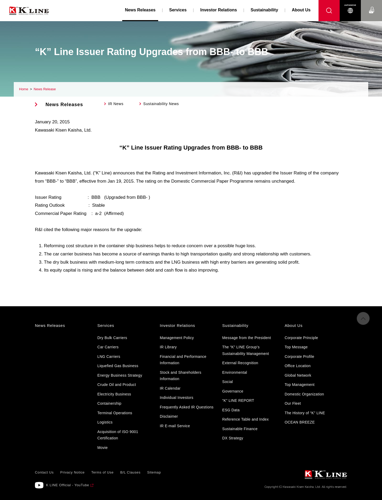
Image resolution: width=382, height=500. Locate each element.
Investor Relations (218, 10)
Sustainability (264, 10)
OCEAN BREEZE (300, 422)
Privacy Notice (72, 472)
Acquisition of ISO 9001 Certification (117, 435)
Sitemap (154, 472)
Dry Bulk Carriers (112, 338)
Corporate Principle (301, 338)
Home (23, 89)
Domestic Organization (304, 394)
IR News (116, 104)
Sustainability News (161, 104)
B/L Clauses (130, 472)
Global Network (298, 375)
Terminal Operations (114, 413)
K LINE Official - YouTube (67, 485)
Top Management (300, 384)
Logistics (105, 422)
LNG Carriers (108, 356)
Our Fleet (293, 403)
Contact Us (371, 5)
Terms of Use (102, 472)
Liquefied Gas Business (117, 366)
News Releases (64, 104)
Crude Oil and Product (116, 384)
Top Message (296, 347)
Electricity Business (114, 394)
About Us (301, 10)
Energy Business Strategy (119, 375)
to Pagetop (363, 320)
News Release (45, 89)
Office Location (298, 366)
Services (178, 10)
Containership (109, 403)
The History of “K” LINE (305, 413)
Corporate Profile (299, 356)
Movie (102, 447)
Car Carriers (108, 347)
